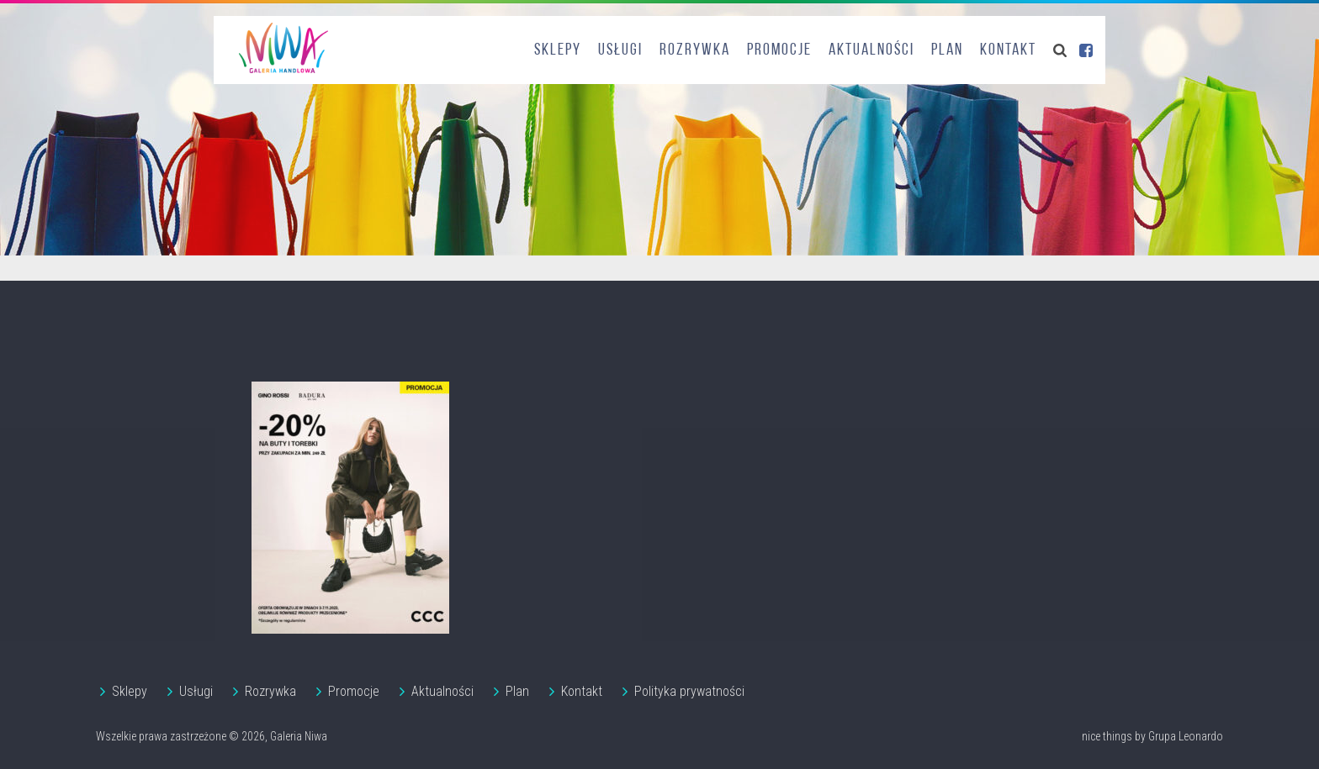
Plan (947, 50)
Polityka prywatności (689, 691)
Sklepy (557, 50)
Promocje (779, 50)
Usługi (620, 50)
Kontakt (1008, 50)
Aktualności (871, 50)
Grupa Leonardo (1185, 736)
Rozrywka (695, 50)
